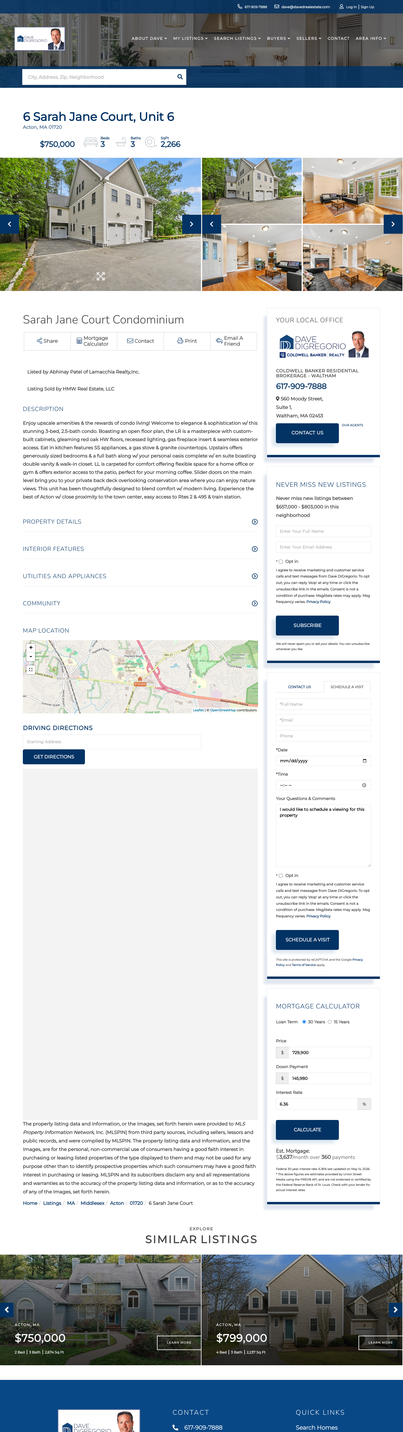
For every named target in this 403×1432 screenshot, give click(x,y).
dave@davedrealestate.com (296, 7)
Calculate (307, 1130)
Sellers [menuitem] (305, 42)
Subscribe (307, 625)
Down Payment (292, 1066)
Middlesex (92, 1188)
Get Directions (230, 742)
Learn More (179, 1346)
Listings (52, 1188)
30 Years (313, 1022)
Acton (117, 1188)
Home (30, 1188)
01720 (136, 1188)
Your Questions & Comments (305, 798)
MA (71, 1188)
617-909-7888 (246, 7)
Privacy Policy (318, 602)
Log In (346, 7)
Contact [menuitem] (337, 42)
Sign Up (362, 7)
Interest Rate (289, 1092)
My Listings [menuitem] (187, 42)
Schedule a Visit (346, 687)
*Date (281, 750)
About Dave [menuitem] (146, 42)
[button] (180, 77)
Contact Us (307, 433)
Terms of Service (304, 965)
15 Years (338, 1022)
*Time (282, 774)
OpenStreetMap (223, 710)
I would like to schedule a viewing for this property (323, 835)
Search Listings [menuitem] (234, 42)
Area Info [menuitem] (367, 42)
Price (281, 1041)
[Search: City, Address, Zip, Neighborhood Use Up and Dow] (98, 77)
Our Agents (352, 425)
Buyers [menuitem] (275, 42)
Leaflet (198, 710)
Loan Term (287, 1022)
